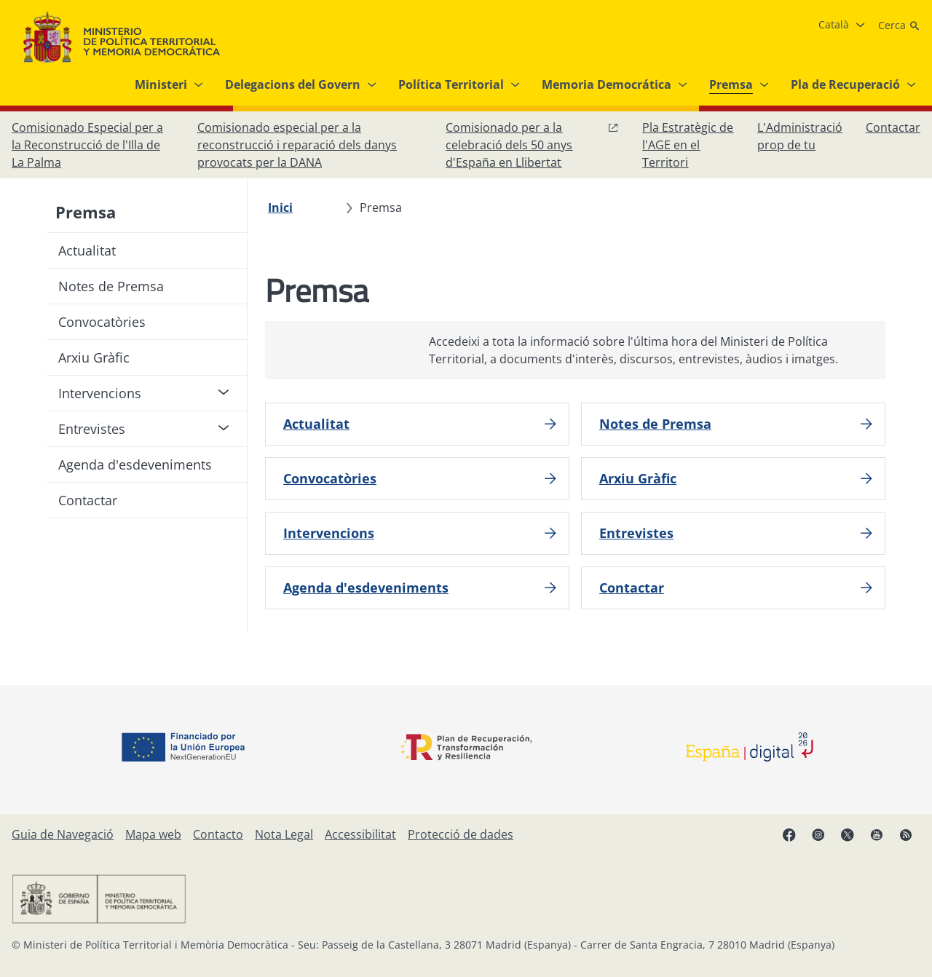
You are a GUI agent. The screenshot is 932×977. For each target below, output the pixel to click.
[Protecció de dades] (460, 834)
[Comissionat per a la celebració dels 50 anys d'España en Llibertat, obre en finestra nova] (532, 145)
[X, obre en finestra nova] (847, 834)
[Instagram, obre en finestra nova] (818, 834)
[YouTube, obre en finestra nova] (876, 834)
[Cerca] (899, 25)
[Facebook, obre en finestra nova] (789, 834)
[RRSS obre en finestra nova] (906, 834)
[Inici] (280, 207)
